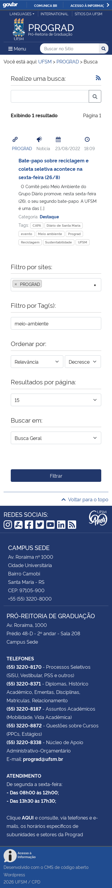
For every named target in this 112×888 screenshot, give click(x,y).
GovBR (10, 5)
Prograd (74, 233)
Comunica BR (45, 5)
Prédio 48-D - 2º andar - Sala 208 (43, 633)
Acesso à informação (89, 5)
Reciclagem (30, 242)
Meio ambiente (50, 233)
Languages (20, 13)
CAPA (37, 225)
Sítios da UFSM (88, 13)
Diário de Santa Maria (63, 225)
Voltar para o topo (85, 499)
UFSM (82, 242)
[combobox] (56, 284)
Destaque (49, 216)
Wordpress (14, 874)
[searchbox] (45, 284)
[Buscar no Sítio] (69, 48)
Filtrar (56, 475)
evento (26, 233)
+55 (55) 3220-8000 (30, 598)
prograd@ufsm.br (43, 759)
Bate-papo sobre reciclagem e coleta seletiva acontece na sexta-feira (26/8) (54, 168)
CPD (36, 881)
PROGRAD (22, 148)
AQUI (28, 817)
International (54, 13)
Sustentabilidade (58, 242)
